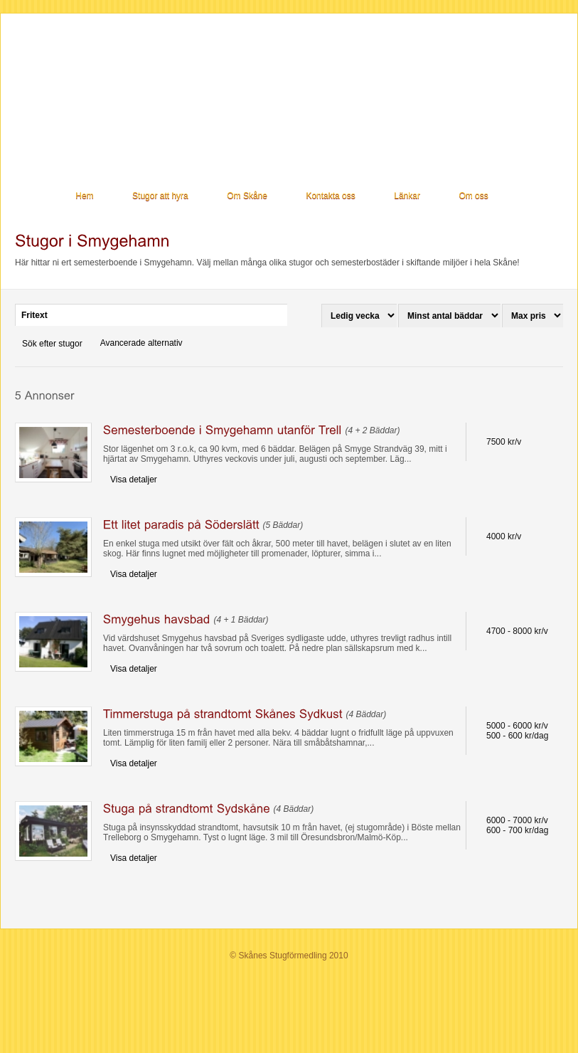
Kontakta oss (330, 196)
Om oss (473, 196)
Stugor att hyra (160, 196)
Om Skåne (247, 196)
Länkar (407, 196)
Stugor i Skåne (112, 86)
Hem (84, 196)
